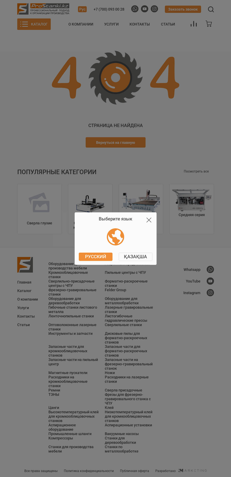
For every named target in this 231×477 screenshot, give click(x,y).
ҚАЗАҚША (135, 256)
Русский (95, 256)
